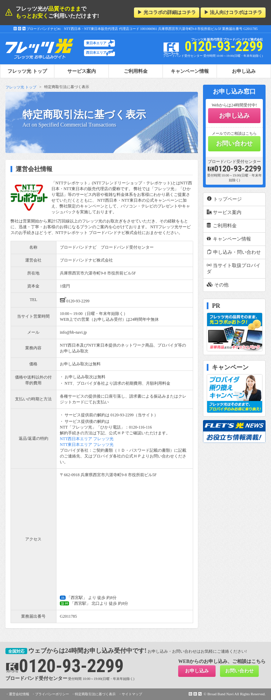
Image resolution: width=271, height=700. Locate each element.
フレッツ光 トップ (20, 87)
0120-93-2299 (74, 299)
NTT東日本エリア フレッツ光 (87, 444)
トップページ (224, 199)
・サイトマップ (130, 694)
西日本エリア (96, 52)
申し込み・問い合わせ (234, 252)
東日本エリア (96, 43)
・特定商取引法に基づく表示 (93, 694)
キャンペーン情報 (190, 71)
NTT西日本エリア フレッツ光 (87, 438)
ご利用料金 (136, 71)
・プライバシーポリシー (50, 694)
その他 (217, 284)
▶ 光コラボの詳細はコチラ (166, 12)
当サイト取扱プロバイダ (233, 268)
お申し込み (244, 71)
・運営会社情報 (17, 694)
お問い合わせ (234, 143)
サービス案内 (81, 71)
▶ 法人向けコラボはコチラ (233, 12)
